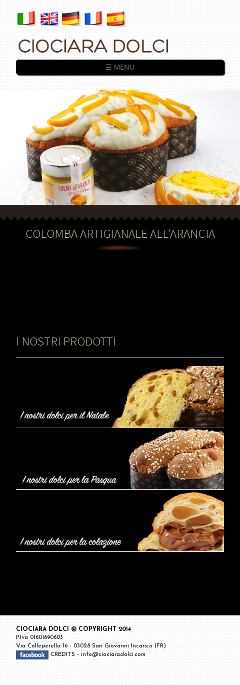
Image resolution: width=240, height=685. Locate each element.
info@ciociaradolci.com (113, 654)
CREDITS (63, 654)
